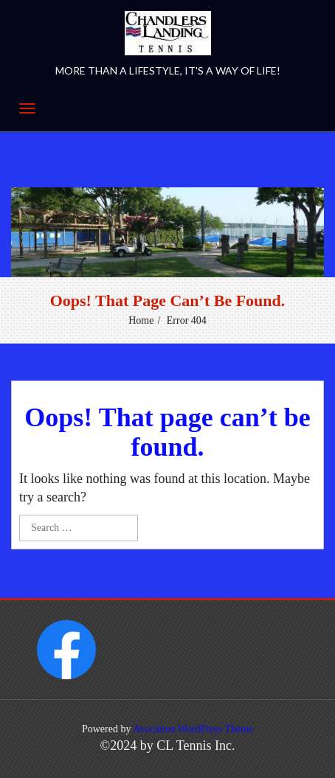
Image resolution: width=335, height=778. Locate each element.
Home (140, 320)
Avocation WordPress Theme (193, 728)
